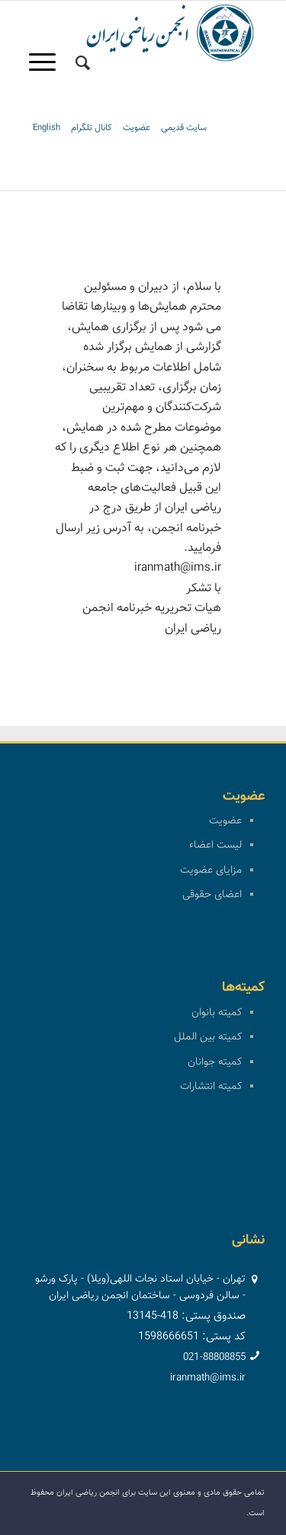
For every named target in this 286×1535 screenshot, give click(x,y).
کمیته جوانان (215, 1062)
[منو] (47, 63)
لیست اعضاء (215, 845)
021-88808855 (214, 1357)
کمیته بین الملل (208, 1037)
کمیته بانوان (216, 1013)
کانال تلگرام (91, 128)
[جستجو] (83, 63)
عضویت (136, 128)
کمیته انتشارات (211, 1086)
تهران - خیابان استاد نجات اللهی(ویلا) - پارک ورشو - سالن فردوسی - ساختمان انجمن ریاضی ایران (140, 1288)
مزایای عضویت (211, 870)
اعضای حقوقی (212, 895)
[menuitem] (83, 63)
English (46, 128)
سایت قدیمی (184, 128)
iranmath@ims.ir (208, 1378)
